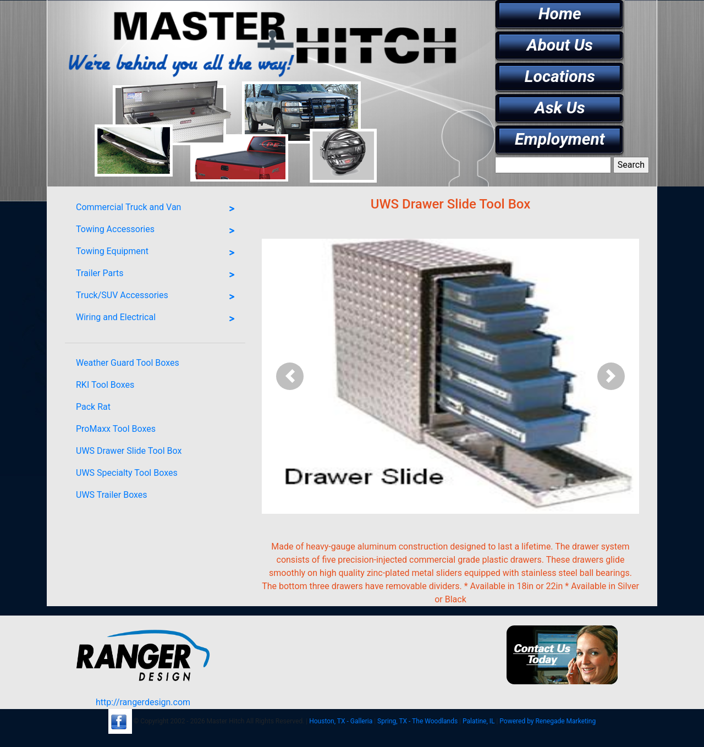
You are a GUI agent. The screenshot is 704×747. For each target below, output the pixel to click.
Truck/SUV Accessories (158, 297)
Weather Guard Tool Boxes (127, 363)
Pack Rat (93, 407)
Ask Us (560, 107)
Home (559, 13)
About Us (560, 44)
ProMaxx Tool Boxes (116, 429)
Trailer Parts (158, 275)
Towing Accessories (158, 231)
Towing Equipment (158, 253)
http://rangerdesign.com (143, 702)
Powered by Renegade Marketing (547, 721)
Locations (560, 76)
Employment (560, 139)
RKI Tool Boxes (105, 385)
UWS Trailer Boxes (111, 495)
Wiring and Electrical (158, 319)
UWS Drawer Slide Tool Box (129, 451)
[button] (290, 376)
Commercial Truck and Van (158, 209)
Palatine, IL (478, 721)
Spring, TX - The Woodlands (417, 721)
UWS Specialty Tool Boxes (127, 473)
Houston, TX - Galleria (340, 721)
